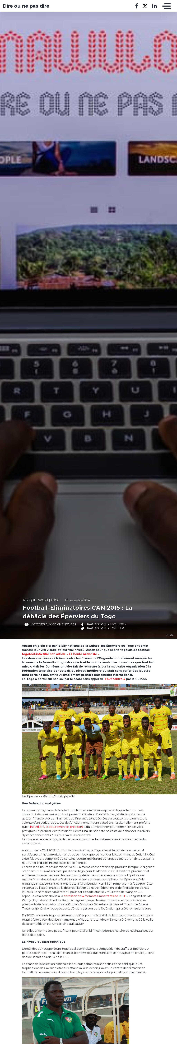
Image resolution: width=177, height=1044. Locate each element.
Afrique (29, 600)
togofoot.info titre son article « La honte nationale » (60, 654)
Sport (43, 600)
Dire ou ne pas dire (26, 6)
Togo (55, 600)
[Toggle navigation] (165, 6)
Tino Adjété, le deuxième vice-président (55, 826)
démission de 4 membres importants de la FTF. (96, 896)
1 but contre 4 (115, 679)
